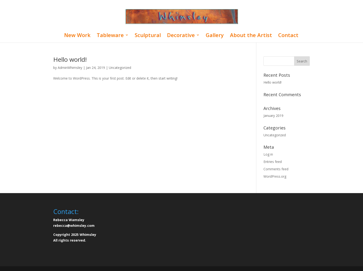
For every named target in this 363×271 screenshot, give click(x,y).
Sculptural (148, 35)
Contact (288, 35)
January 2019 (273, 115)
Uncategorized (120, 67)
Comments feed (275, 169)
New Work (77, 35)
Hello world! (70, 59)
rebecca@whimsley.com (74, 225)
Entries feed (272, 161)
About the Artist (251, 35)
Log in (268, 154)
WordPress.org (274, 176)
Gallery (215, 35)
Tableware (110, 35)
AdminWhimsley (70, 67)
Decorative (181, 35)
